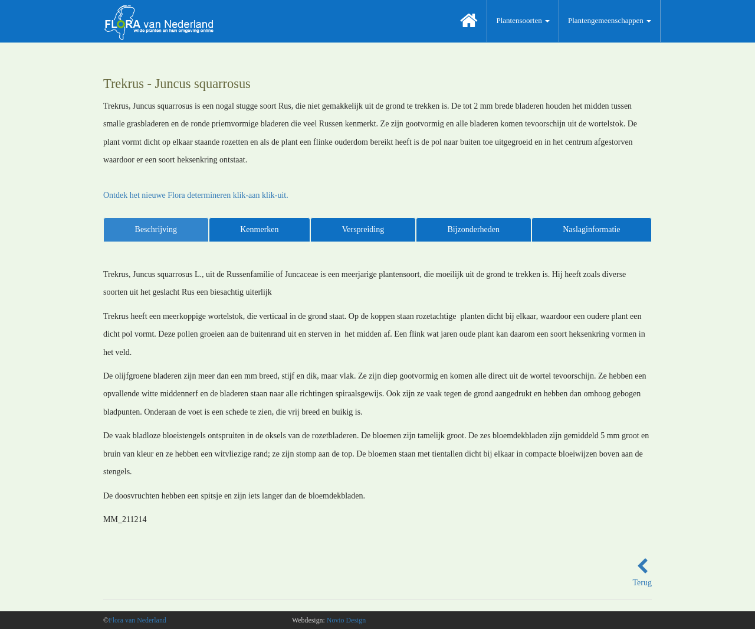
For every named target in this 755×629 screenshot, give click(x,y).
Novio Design (346, 620)
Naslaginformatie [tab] (591, 229)
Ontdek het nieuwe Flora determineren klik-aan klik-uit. (195, 195)
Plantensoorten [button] (523, 20)
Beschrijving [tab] (156, 229)
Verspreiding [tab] (363, 229)
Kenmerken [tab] (259, 229)
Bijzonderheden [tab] (473, 229)
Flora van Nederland (137, 620)
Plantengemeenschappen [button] (609, 20)
